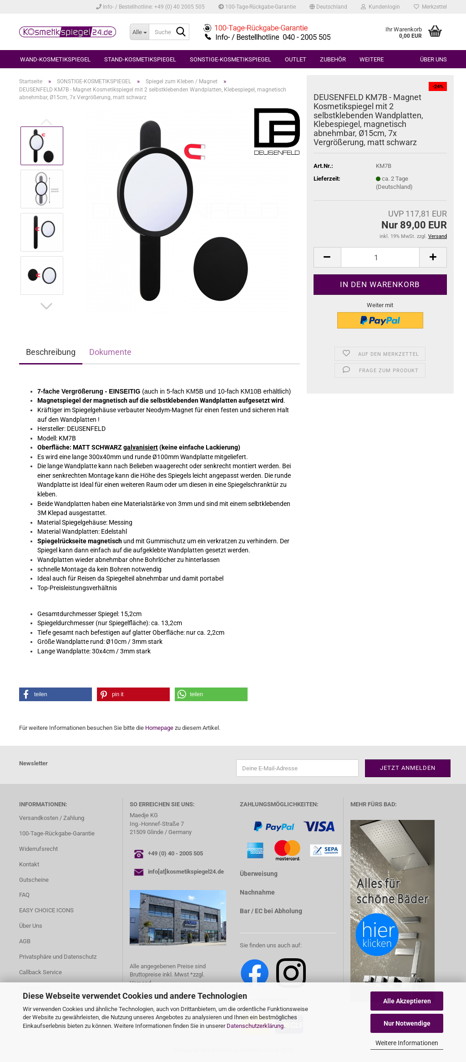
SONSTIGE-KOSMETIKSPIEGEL (230, 59)
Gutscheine (34, 879)
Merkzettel (430, 7)
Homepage (159, 727)
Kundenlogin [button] (380, 7)
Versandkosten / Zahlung (51, 817)
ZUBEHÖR (333, 59)
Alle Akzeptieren (407, 1001)
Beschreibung (51, 352)
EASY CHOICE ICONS (46, 910)
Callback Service (40, 972)
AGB (24, 941)
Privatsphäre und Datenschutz (57, 956)
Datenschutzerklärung (255, 1025)
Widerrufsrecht (38, 848)
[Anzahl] (380, 257)
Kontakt (29, 864)
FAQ (24, 894)
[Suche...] (139, 32)
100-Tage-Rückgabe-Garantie (257, 7)
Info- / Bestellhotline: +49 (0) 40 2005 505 (150, 7)
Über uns (433, 59)
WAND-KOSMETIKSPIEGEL (55, 59)
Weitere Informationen (406, 1043)
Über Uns (30, 925)
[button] (328, 7)
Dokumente (110, 352)
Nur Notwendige (407, 1023)
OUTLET (295, 59)
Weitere (372, 59)
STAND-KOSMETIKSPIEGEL (140, 59)
